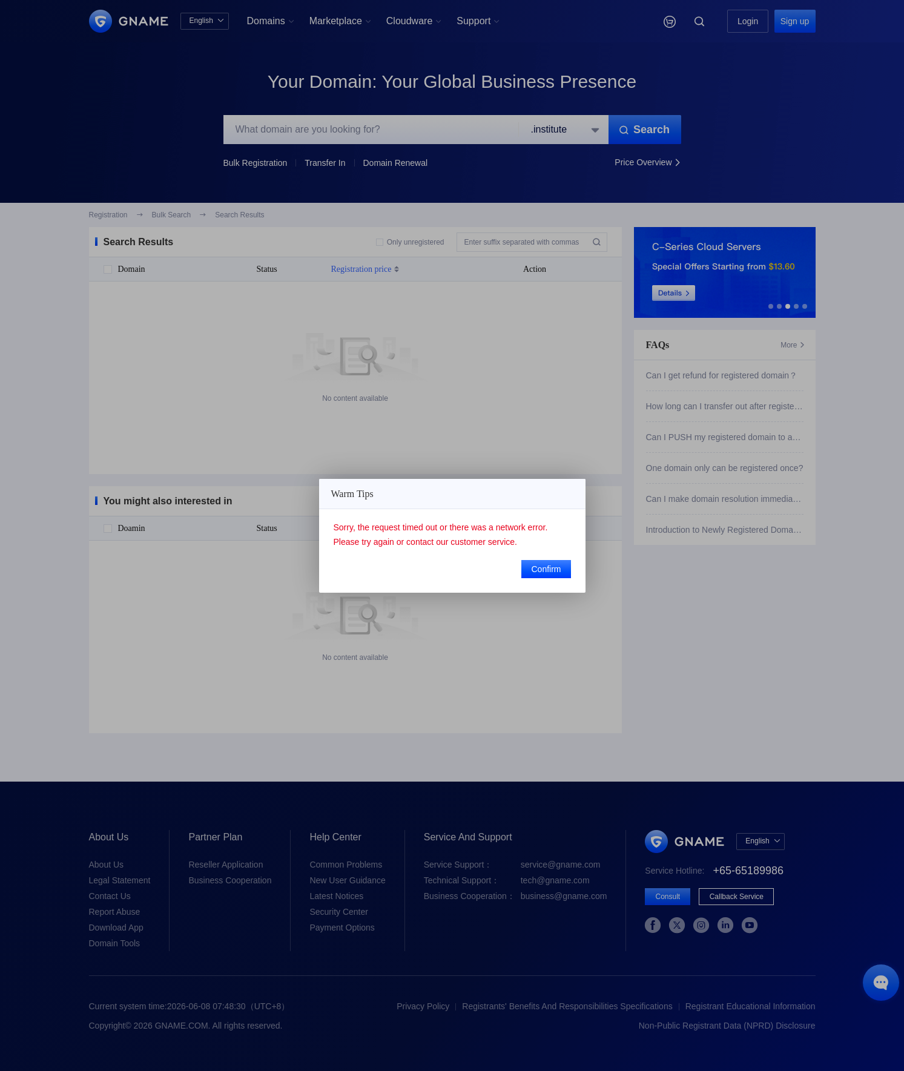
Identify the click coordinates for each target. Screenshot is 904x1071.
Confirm (546, 569)
